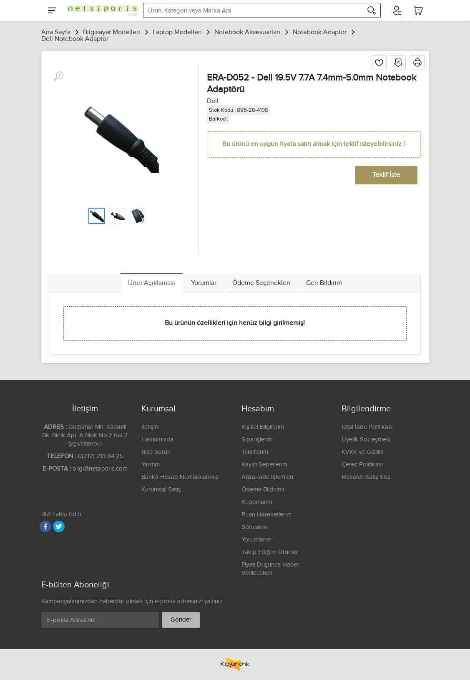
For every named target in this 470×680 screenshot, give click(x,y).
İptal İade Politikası (367, 427)
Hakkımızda (157, 439)
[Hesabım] (396, 10)
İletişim (150, 427)
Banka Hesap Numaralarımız (180, 477)
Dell (213, 101)
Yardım (150, 464)
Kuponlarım (256, 502)
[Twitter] (59, 526)
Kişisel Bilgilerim (262, 427)
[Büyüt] (58, 76)
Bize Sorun (156, 452)
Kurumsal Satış (161, 489)
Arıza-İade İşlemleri (267, 477)
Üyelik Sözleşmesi (366, 439)
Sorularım (254, 527)
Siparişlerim (257, 439)
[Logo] (100, 10)
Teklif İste (386, 175)
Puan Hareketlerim (266, 514)
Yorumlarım (256, 539)
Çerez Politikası (362, 464)
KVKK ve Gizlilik (363, 452)
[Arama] (372, 10)
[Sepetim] (418, 10)
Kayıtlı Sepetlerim (264, 464)
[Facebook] (45, 526)
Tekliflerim (254, 452)
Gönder (181, 619)
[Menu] (52, 10)
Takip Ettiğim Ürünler (269, 552)
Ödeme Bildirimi (262, 489)
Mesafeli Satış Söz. (367, 477)
